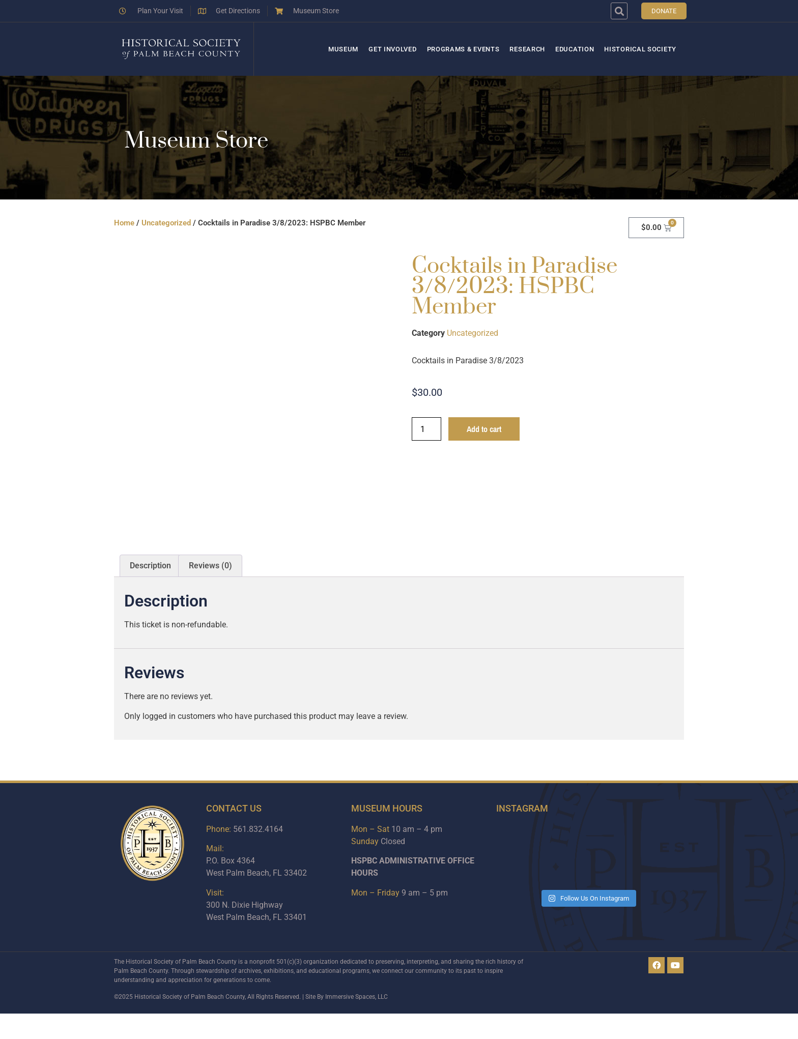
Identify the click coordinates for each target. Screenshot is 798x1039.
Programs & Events (463, 49)
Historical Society (640, 49)
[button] (619, 11)
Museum (343, 49)
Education (574, 49)
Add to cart (484, 429)
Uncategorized (166, 222)
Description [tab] (150, 565)
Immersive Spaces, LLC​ (356, 996)
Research (527, 49)
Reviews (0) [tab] (210, 565)
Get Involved (392, 49)
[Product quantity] (426, 429)
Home (124, 222)
